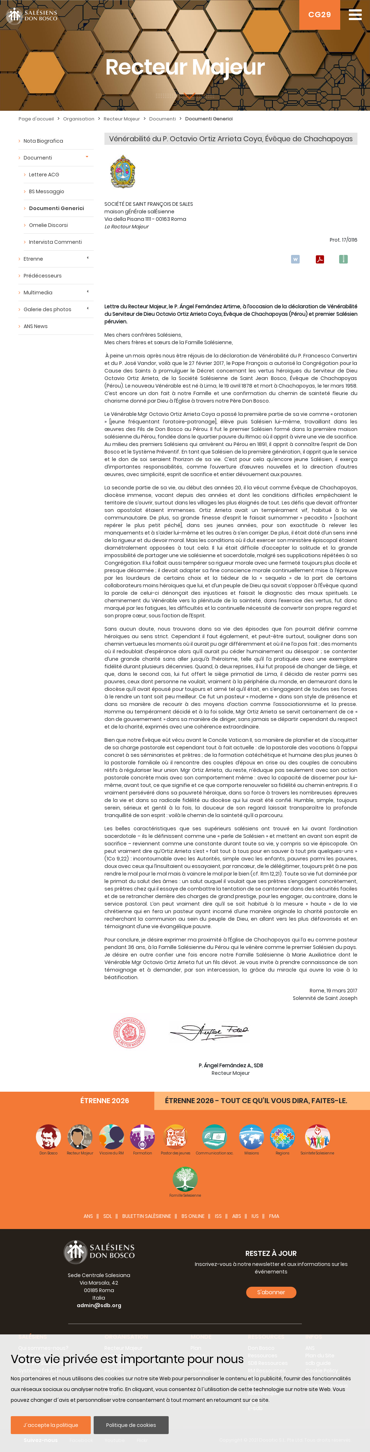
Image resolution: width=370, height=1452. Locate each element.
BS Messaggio (46, 191)
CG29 (319, 14)
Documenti (162, 118)
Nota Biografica (43, 140)
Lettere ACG (44, 174)
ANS (88, 1216)
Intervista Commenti (55, 242)
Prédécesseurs (43, 275)
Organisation (78, 118)
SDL (107, 1216)
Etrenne (33, 258)
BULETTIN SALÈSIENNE (146, 1216)
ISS (218, 1216)
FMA (274, 1216)
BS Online (193, 1216)
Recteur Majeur (122, 118)
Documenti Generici (209, 118)
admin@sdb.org (99, 1305)
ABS (236, 1216)
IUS (255, 1216)
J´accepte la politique (50, 1425)
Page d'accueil (36, 118)
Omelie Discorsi (48, 225)
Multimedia (38, 292)
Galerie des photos (47, 309)
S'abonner (271, 1292)
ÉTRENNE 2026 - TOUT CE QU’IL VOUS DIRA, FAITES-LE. (256, 1101)
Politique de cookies (131, 1425)
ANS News (36, 326)
